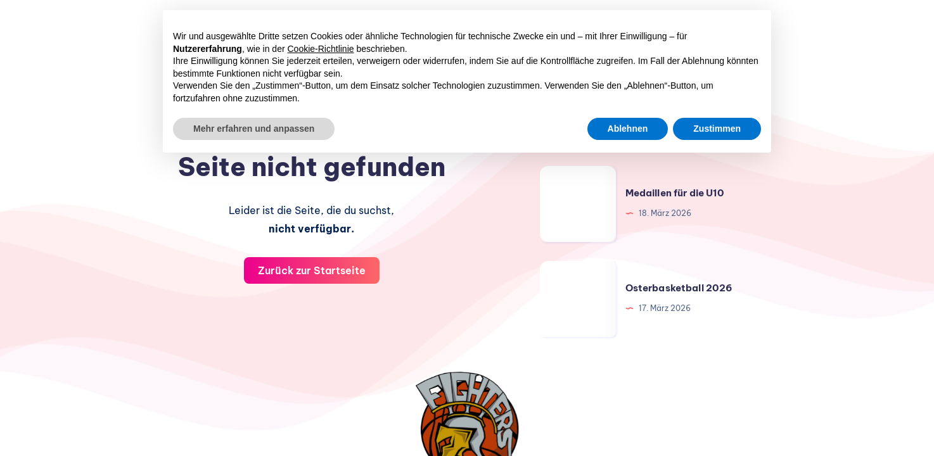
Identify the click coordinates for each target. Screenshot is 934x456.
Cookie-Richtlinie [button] (321, 49)
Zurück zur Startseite (312, 270)
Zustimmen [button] (717, 129)
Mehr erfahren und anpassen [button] (253, 129)
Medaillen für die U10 (674, 193)
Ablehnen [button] (628, 129)
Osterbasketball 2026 (679, 288)
